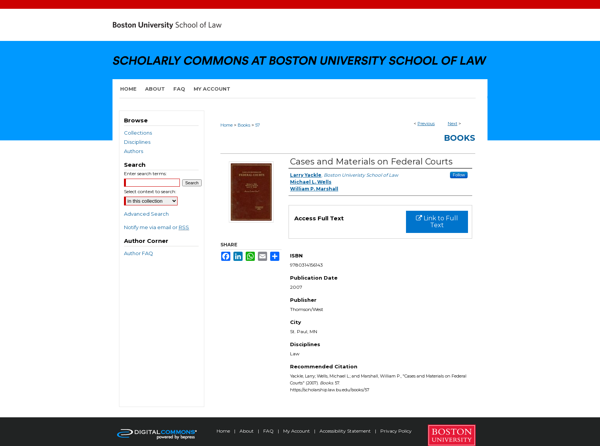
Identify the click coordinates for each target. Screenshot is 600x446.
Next (452, 123)
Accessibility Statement (346, 431)
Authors (133, 151)
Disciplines (137, 142)
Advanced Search (146, 214)
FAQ (269, 431)
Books (244, 125)
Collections (138, 133)
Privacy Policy (396, 431)
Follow (459, 175)
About (247, 431)
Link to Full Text (437, 222)
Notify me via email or (156, 227)
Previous (426, 123)
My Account (297, 431)
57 (257, 125)
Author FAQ (138, 253)
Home (226, 125)
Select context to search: (150, 191)
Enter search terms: (145, 173)
